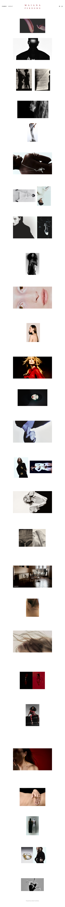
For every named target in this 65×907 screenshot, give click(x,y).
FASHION (4, 6)
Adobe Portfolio (35, 900)
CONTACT (10, 6)
